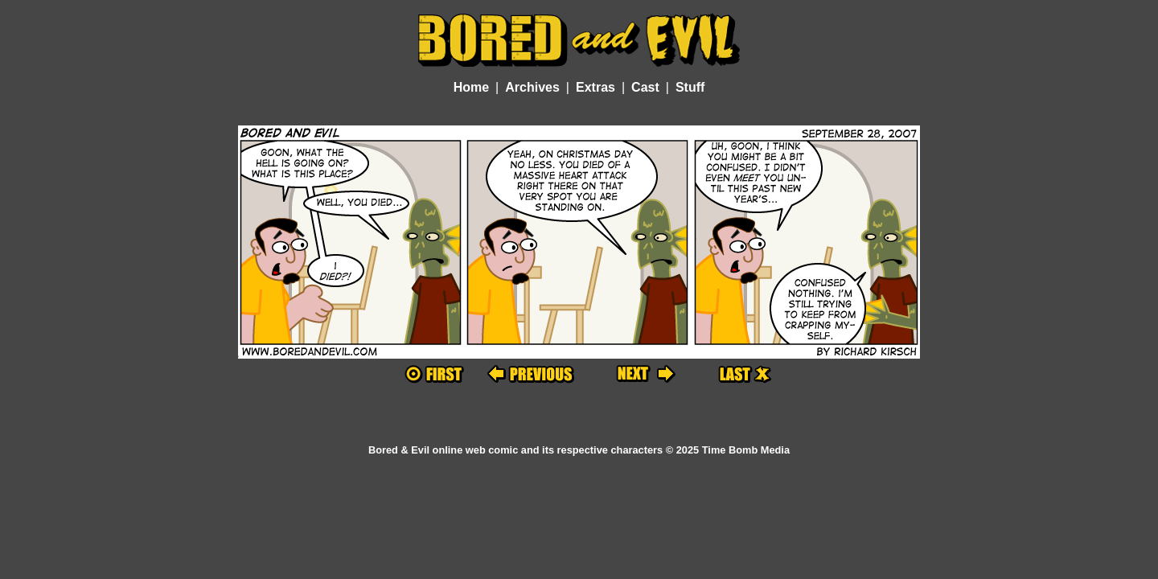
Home (471, 87)
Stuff (690, 87)
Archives (532, 87)
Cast (645, 87)
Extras (595, 87)
